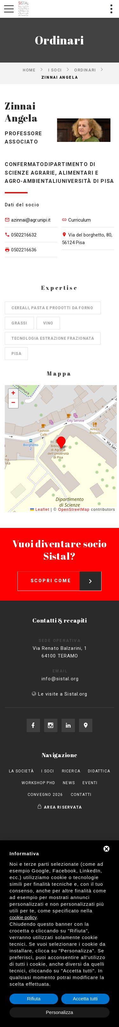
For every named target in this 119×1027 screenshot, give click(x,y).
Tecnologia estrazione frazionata (52, 338)
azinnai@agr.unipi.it (30, 220)
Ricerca (71, 771)
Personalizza (59, 1012)
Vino (48, 323)
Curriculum (79, 220)
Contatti (81, 794)
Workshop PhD (38, 783)
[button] (61, 442)
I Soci (55, 70)
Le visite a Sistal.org (63, 694)
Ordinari (85, 70)
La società (21, 771)
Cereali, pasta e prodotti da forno (52, 308)
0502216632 (23, 235)
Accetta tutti (85, 998)
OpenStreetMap (73, 509)
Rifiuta (34, 998)
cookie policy (23, 917)
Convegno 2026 (45, 794)
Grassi (19, 323)
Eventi (90, 783)
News (69, 783)
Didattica (99, 771)
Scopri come (66, 575)
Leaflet (39, 509)
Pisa (16, 353)
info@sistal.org (66, 679)
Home (29, 70)
